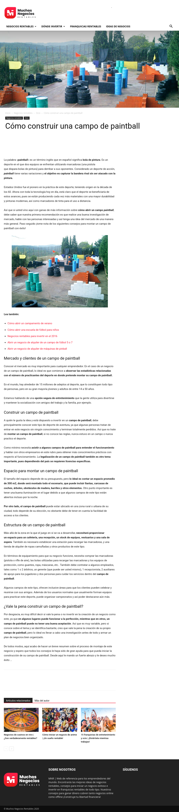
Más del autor (42, 700)
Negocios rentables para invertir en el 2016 (32, 336)
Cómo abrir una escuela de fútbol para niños (33, 329)
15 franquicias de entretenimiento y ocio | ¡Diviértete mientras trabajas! (98, 738)
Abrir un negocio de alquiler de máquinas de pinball (37, 348)
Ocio (38, 113)
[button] (171, 26)
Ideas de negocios (118, 26)
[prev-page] (6, 749)
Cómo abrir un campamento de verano (30, 323)
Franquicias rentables (85, 26)
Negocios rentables (21, 26)
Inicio (7, 113)
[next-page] (11, 749)
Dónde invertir (53, 26)
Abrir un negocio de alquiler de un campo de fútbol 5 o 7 (40, 342)
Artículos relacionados (18, 700)
